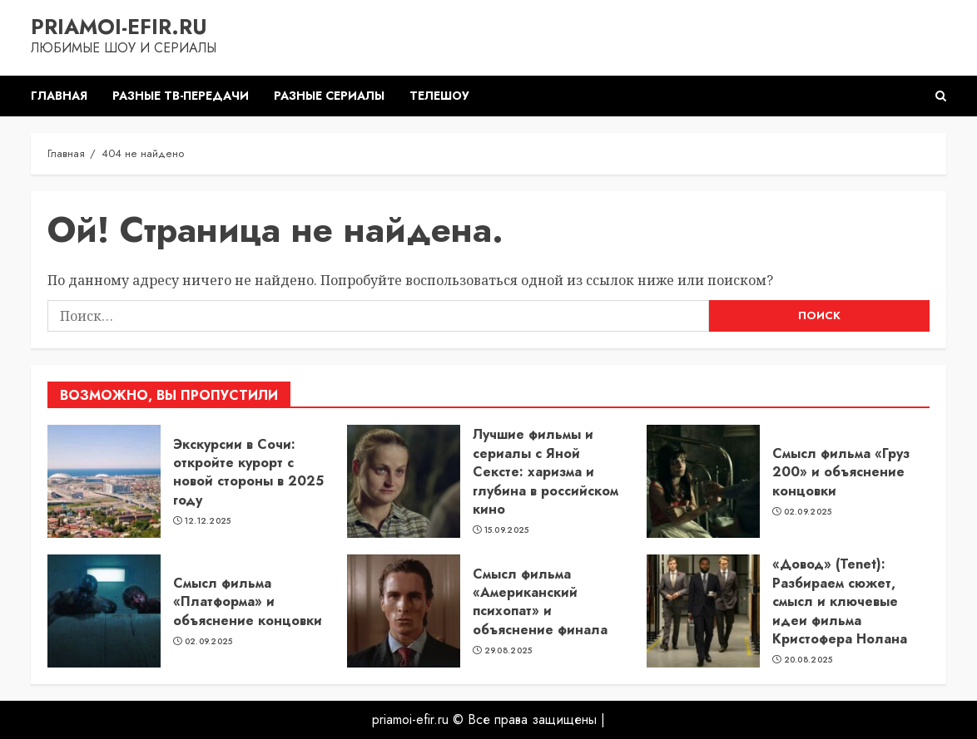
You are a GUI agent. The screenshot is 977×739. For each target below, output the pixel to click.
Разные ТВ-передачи (180, 95)
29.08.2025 (508, 651)
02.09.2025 (808, 512)
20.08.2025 (808, 660)
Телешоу (439, 95)
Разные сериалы (329, 95)
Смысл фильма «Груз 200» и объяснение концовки (841, 472)
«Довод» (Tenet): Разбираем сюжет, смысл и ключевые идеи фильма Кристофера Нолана (839, 601)
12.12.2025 (208, 521)
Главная (59, 95)
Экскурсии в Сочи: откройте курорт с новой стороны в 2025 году (248, 472)
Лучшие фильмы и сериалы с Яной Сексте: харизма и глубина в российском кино (545, 472)
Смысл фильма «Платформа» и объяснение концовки (247, 602)
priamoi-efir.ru (119, 27)
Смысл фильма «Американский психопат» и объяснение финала (540, 601)
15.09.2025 (506, 530)
